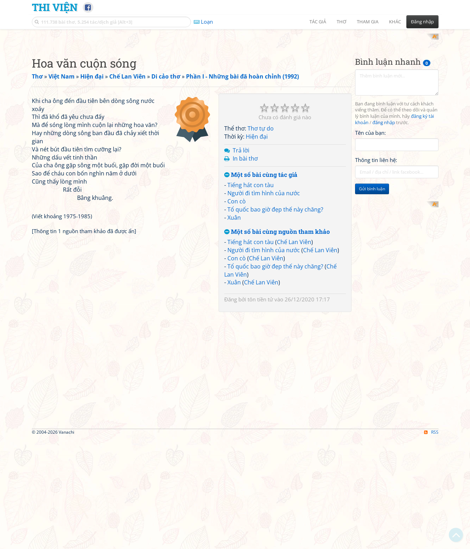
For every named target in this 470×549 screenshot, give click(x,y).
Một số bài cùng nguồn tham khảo (277, 324)
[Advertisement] (235, 83)
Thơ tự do (261, 221)
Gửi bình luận (372, 281)
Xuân (234, 310)
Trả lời (241, 243)
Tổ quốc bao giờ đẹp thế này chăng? (275, 302)
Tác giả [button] (317, 21)
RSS (431, 543)
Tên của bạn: (370, 225)
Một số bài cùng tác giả (260, 267)
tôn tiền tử (260, 391)
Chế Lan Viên (294, 335)
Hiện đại (257, 229)
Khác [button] (395, 21)
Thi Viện (54, 7)
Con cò (236, 293)
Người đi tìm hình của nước (263, 286)
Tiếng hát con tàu (250, 278)
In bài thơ (245, 251)
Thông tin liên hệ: (376, 252)
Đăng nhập (422, 21)
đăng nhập (383, 215)
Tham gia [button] (367, 21)
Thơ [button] (341, 21)
